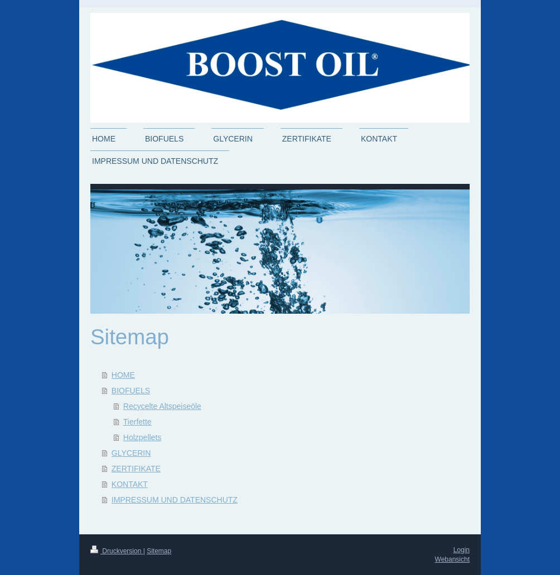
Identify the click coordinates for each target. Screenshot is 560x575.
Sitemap (159, 551)
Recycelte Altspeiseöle (162, 406)
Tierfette (137, 421)
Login (461, 550)
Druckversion (116, 551)
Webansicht (452, 559)
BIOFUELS (131, 390)
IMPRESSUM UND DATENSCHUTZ (175, 499)
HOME (123, 375)
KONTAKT (130, 484)
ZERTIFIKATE (136, 468)
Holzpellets (142, 437)
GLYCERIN (131, 453)
